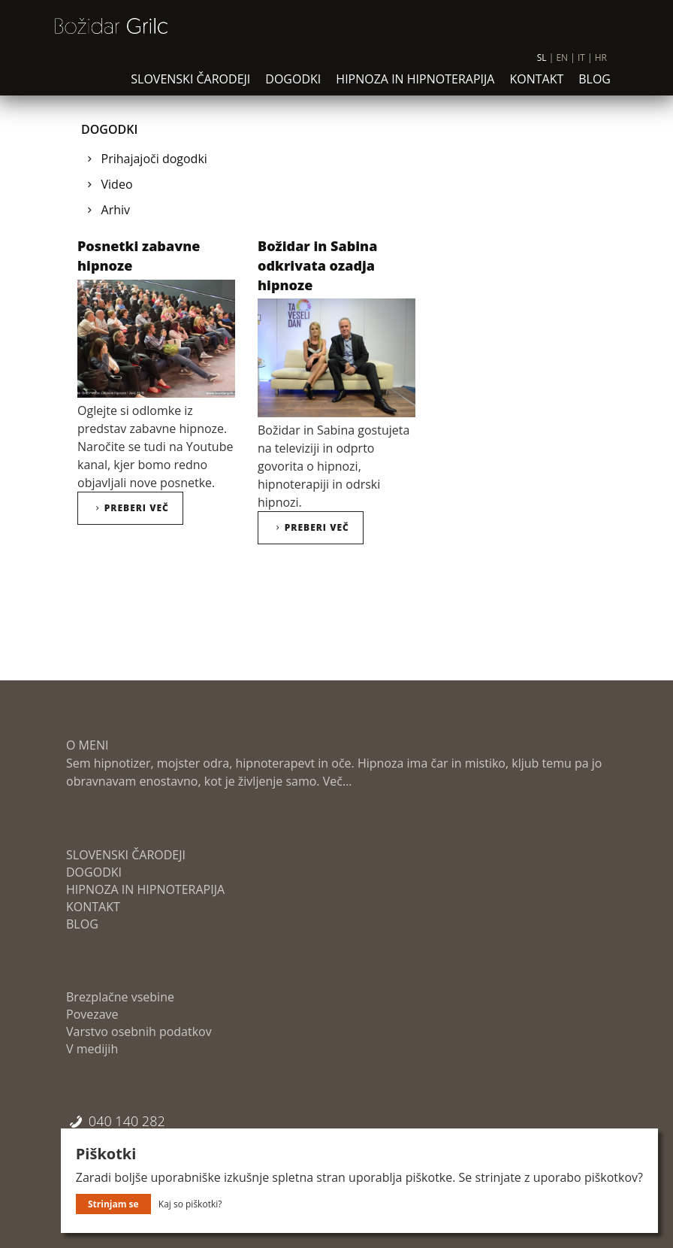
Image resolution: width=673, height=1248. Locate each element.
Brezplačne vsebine (120, 997)
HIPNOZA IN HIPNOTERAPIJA (415, 89)
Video (117, 184)
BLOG (594, 89)
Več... (336, 781)
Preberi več (130, 507)
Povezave (92, 1014)
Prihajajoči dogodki (154, 158)
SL (542, 68)
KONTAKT (536, 89)
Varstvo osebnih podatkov (139, 1031)
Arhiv (116, 209)
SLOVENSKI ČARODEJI (190, 89)
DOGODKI (293, 89)
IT (581, 68)
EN (562, 68)
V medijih (92, 1049)
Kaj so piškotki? (190, 1204)
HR (601, 68)
